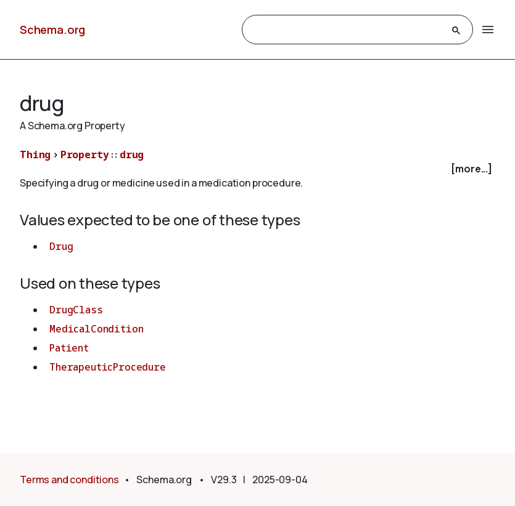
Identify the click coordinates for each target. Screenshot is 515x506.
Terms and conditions (69, 479)
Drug (61, 246)
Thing (35, 154)
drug (132, 154)
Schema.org (52, 29)
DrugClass (76, 309)
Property (84, 154)
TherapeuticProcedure (107, 367)
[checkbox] (257, 169)
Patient (69, 348)
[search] (346, 30)
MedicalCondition (96, 328)
